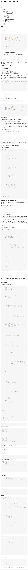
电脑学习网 (2, 3)
